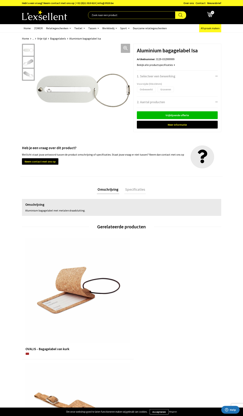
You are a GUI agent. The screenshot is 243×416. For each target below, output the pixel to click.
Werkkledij (108, 28)
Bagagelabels (58, 38)
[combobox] (131, 15)
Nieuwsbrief (214, 3)
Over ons (188, 3)
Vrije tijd (42, 38)
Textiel (78, 28)
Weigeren (173, 411)
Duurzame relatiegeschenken (150, 28)
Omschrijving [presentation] (108, 189)
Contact (201, 3)
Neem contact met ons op (40, 161)
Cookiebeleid (181, 337)
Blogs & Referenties (112, 332)
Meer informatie (177, 124)
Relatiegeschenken (57, 28)
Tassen (92, 28)
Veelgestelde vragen (112, 343)
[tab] (108, 190)
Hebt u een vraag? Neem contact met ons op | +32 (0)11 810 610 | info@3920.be (68, 3)
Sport (123, 28)
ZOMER (38, 28)
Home (27, 28)
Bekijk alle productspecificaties (156, 65)
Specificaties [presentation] (134, 189)
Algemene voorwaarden (187, 327)
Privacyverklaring (184, 332)
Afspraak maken (210, 28)
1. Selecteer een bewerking (156, 76)
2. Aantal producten (151, 102)
